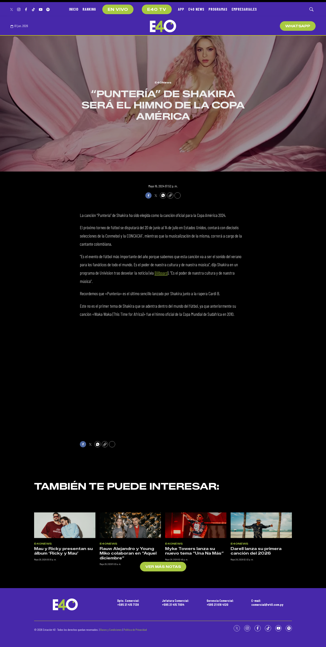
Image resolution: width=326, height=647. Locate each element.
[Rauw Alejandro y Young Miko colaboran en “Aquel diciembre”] (130, 562)
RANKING (89, 9)
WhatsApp (297, 26)
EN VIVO (118, 9)
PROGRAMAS (218, 9)
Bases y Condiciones (111, 629)
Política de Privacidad (135, 629)
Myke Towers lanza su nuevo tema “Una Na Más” (194, 588)
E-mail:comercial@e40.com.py (267, 602)
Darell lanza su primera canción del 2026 (256, 588)
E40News (163, 82)
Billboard (161, 272)
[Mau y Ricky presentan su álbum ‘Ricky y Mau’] (64, 562)
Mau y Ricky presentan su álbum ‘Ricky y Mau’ (63, 588)
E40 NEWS (196, 9)
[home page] (163, 26)
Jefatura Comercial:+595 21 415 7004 (175, 602)
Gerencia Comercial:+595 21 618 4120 (220, 602)
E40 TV (156, 9)
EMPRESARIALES (244, 9)
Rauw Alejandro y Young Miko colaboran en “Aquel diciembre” (128, 591)
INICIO (73, 9)
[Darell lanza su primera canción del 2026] (261, 562)
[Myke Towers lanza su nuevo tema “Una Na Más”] (195, 562)
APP (181, 9)
